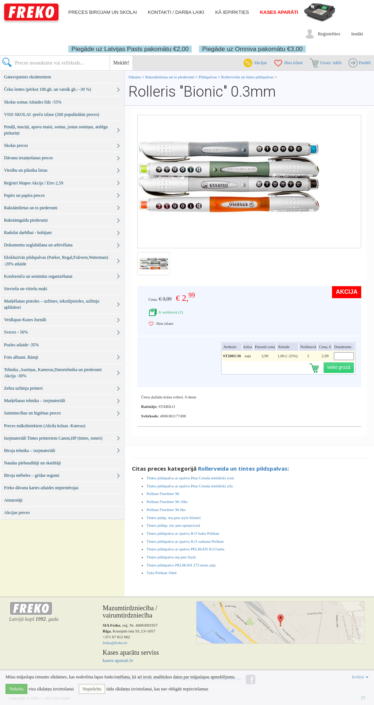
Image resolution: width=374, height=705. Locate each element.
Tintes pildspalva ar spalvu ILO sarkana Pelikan (185, 541)
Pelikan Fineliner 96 (162, 493)
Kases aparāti (279, 12)
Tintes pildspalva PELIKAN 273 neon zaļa (180, 565)
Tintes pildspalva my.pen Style (171, 557)
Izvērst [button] (360, 676)
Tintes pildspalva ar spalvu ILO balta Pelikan (182, 533)
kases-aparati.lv (118, 660)
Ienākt (357, 33)
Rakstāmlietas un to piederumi (170, 77)
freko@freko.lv (115, 642)
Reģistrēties (329, 33)
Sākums (134, 77)
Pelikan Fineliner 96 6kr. (166, 509)
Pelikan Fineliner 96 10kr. (167, 501)
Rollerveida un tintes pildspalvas (247, 77)
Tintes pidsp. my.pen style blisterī (173, 517)
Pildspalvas (208, 77)
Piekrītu (16, 689)
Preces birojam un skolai (102, 12)
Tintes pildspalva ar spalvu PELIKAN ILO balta (185, 549)
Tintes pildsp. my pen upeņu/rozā (173, 525)
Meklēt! (121, 63)
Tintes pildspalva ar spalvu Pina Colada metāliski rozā (190, 478)
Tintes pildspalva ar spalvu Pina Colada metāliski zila (189, 486)
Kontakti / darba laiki (176, 12)
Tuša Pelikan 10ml (161, 572)
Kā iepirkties (232, 12)
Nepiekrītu (92, 689)
